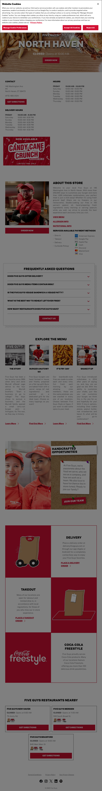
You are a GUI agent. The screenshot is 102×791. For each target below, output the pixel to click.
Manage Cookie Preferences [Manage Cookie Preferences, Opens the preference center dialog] (15, 28)
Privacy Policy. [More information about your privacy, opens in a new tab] (36, 23)
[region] (51, 16)
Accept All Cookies (72, 28)
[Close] (98, 4)
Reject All (90, 28)
